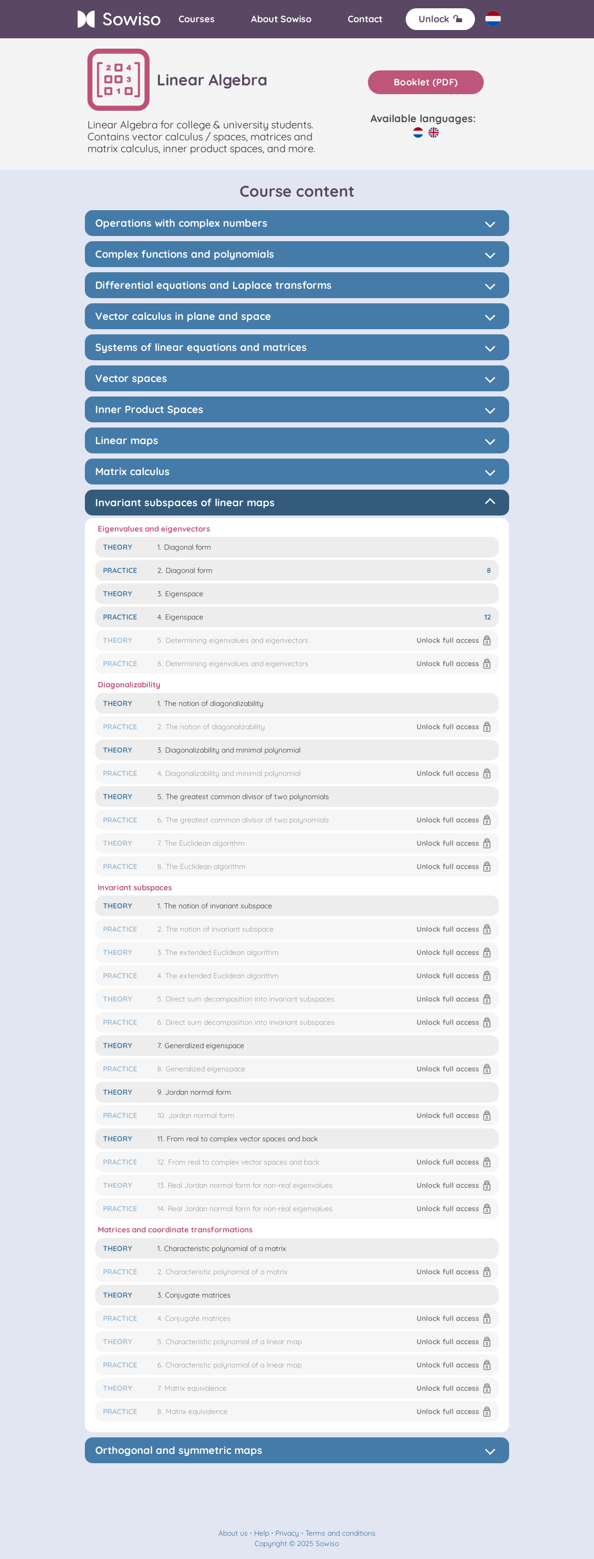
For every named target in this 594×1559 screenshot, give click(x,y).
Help (261, 1533)
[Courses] (197, 19)
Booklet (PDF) (426, 82)
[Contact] (365, 19)
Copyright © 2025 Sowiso (297, 1543)
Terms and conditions (340, 1533)
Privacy (287, 1533)
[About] (281, 19)
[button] (296, 640)
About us (233, 1533)
